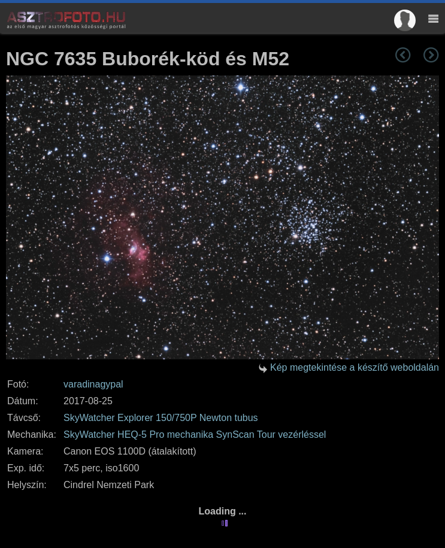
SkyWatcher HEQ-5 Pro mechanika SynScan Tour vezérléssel (194, 434)
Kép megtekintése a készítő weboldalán (354, 367)
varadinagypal (93, 384)
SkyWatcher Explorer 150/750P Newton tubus (160, 418)
